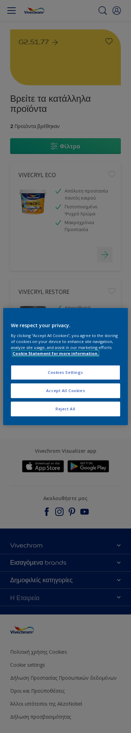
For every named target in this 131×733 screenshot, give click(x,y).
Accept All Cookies (65, 390)
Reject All (65, 408)
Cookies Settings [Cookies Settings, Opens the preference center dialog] (65, 372)
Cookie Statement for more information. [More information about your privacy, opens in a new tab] (56, 353)
